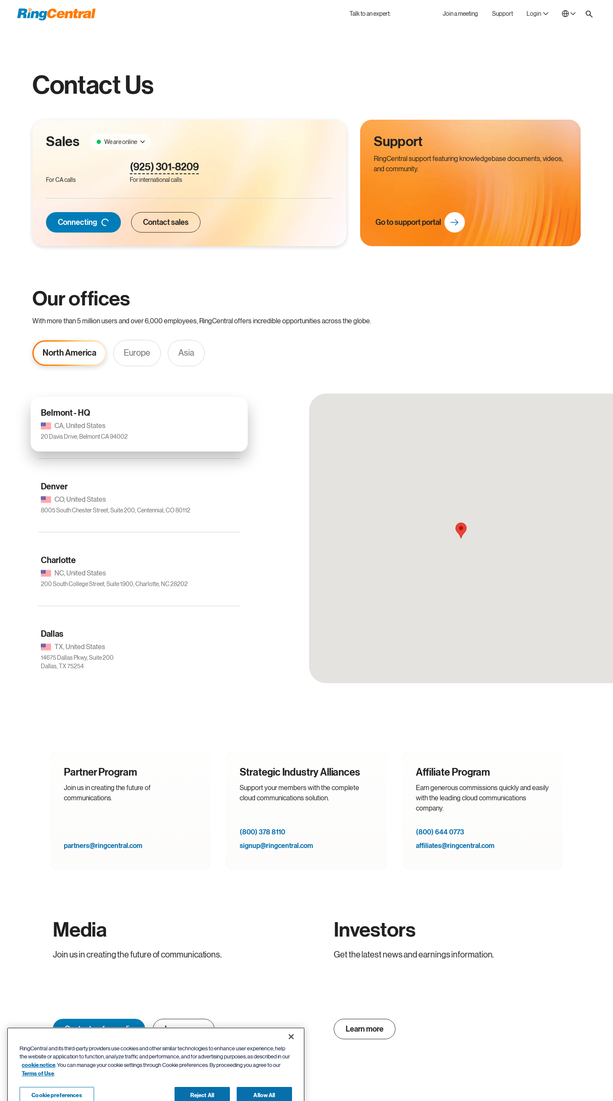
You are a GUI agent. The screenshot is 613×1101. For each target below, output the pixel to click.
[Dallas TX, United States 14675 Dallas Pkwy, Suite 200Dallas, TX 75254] (139, 649)
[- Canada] (568, 14)
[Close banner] (291, 1064)
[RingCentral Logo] (56, 14)
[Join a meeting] (460, 14)
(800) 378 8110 (262, 832)
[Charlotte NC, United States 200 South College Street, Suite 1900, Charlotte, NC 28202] (139, 571)
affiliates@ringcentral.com (455, 846)
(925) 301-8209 (164, 167)
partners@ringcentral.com (103, 846)
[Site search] (589, 14)
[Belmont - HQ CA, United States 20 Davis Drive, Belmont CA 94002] (139, 424)
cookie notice (38, 1092)
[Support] (502, 14)
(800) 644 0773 (440, 832)
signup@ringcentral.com (276, 846)
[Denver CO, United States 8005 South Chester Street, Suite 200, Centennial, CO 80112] (139, 498)
